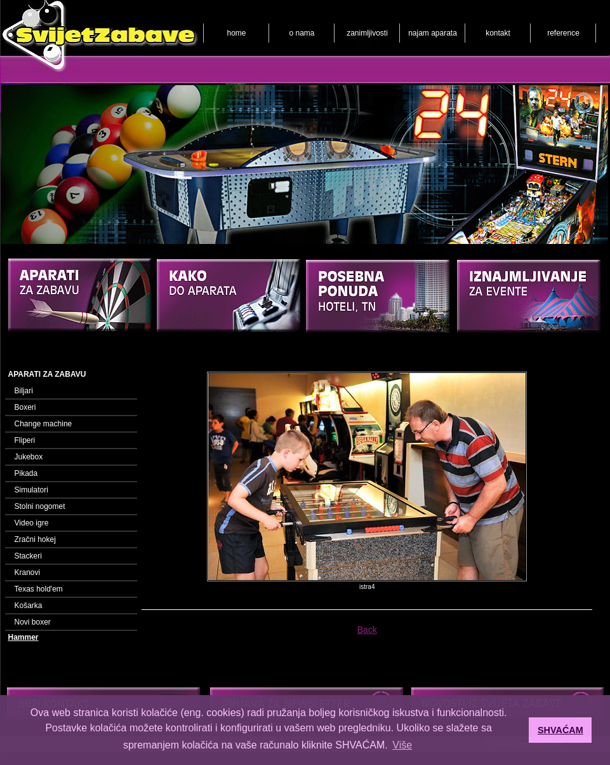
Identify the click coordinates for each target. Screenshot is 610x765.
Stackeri (28, 556)
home (236, 33)
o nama (301, 33)
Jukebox (29, 456)
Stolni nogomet (40, 506)
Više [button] (402, 745)
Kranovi (28, 572)
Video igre (32, 522)
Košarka (29, 605)
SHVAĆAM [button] (560, 730)
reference (563, 33)
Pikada (26, 473)
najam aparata (432, 33)
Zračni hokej (35, 539)
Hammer (23, 637)
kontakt (498, 33)
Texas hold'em (39, 589)
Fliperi (25, 440)
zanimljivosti (367, 33)
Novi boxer (33, 622)
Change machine (43, 423)
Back (367, 630)
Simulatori (31, 489)
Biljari (24, 390)
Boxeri (25, 407)
